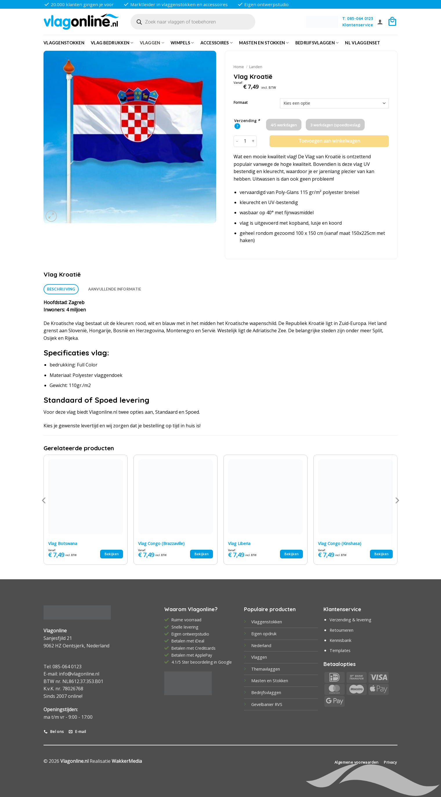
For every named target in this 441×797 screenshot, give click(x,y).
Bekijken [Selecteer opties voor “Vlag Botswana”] (111, 554)
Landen (255, 66)
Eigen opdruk (263, 633)
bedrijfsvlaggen (317, 43)
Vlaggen (152, 43)
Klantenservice (357, 24)
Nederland (261, 645)
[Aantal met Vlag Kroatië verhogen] (253, 141)
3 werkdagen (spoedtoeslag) (335, 125)
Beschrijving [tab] (61, 289)
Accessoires (216, 43)
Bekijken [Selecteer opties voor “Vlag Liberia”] (291, 554)
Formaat (240, 103)
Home (239, 66)
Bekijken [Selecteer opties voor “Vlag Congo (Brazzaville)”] (201, 554)
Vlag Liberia (239, 543)
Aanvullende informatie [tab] (114, 289)
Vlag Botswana (62, 543)
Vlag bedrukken (112, 43)
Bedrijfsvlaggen (266, 692)
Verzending (247, 121)
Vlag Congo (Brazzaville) (161, 543)
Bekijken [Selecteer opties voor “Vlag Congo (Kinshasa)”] (381, 554)
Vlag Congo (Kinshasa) (339, 543)
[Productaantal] (245, 141)
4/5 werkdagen (284, 125)
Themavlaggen (265, 669)
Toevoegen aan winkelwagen (329, 141)
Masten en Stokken (264, 43)
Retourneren (341, 630)
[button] (380, 21)
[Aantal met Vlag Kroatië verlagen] (237, 141)
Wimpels (182, 43)
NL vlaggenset (362, 42)
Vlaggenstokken (64, 42)
